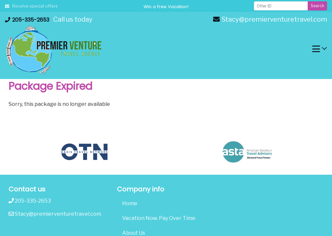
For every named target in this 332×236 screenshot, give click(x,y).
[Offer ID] (281, 5)
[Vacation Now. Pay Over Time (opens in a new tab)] (166, 218)
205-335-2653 (27, 20)
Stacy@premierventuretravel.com (270, 19)
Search (317, 5)
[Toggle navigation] (319, 50)
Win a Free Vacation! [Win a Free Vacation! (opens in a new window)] (166, 7)
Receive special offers (31, 6)
